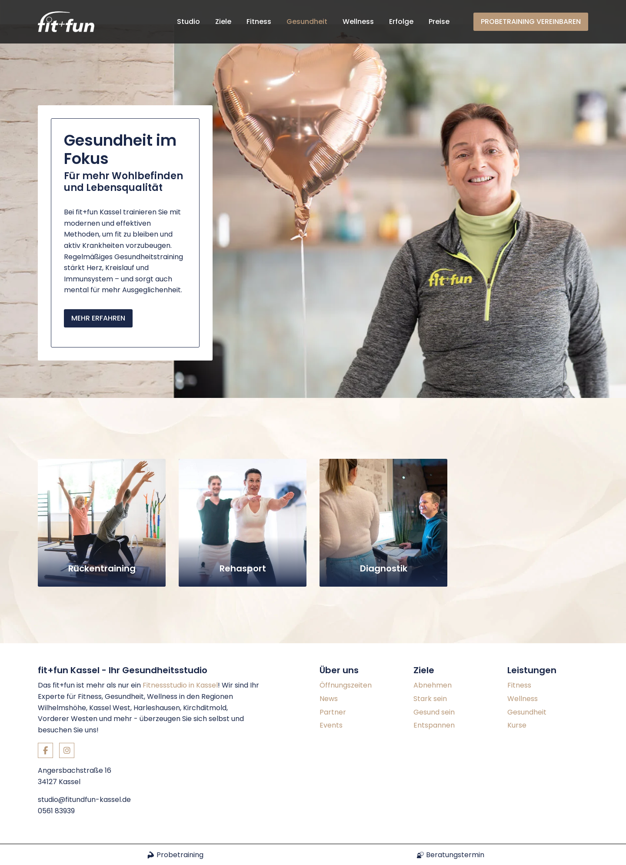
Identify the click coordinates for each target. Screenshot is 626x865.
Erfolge (401, 22)
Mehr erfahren (98, 294)
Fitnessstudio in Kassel (180, 661)
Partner (333, 688)
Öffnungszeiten (346, 661)
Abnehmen (432, 661)
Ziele (223, 22)
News (329, 674)
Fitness (258, 22)
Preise (439, 22)
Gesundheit (306, 22)
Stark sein (430, 674)
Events (331, 701)
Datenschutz (568, 832)
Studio (188, 22)
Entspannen (434, 701)
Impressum (518, 832)
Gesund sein (434, 688)
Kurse (516, 701)
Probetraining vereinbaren (531, 22)
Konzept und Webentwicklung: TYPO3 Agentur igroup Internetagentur (143, 832)
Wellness (358, 22)
